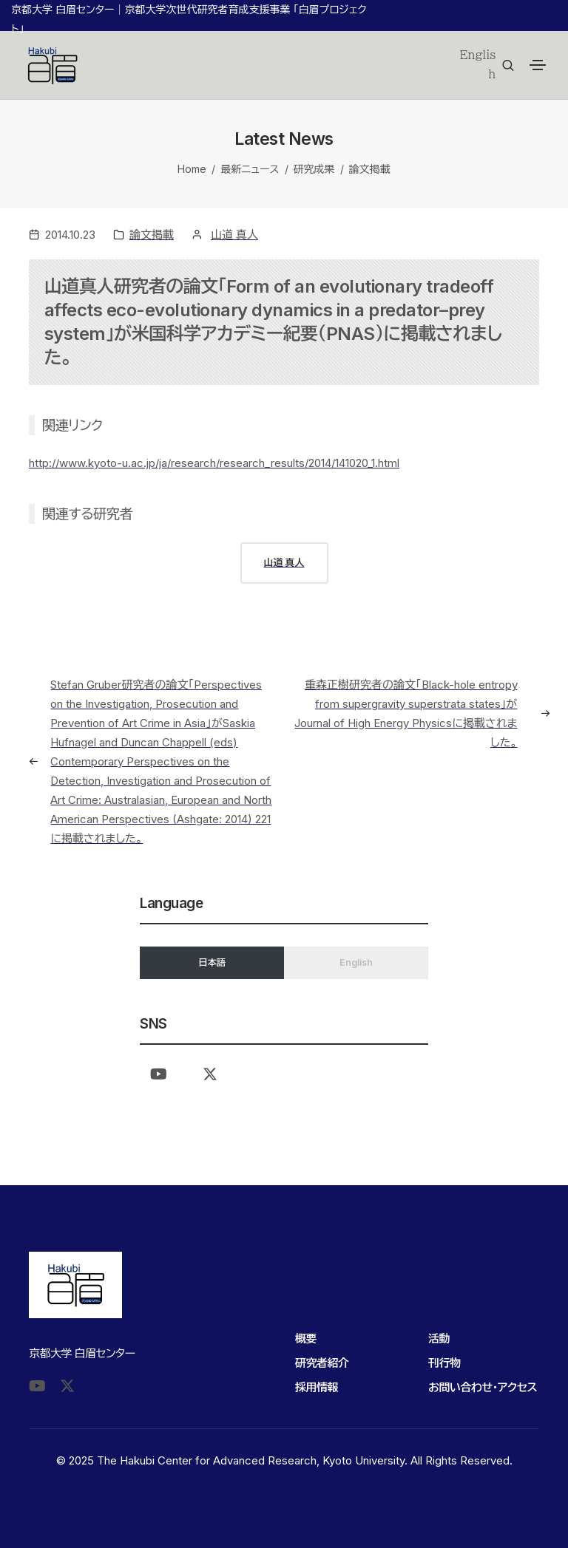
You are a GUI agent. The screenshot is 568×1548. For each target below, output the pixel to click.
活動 (439, 1339)
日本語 (212, 962)
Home (192, 169)
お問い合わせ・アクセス (482, 1387)
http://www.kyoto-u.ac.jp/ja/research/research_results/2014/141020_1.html (214, 463)
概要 (306, 1339)
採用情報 (316, 1387)
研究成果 (314, 169)
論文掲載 (369, 169)
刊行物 (444, 1363)
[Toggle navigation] (538, 65)
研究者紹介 (322, 1363)
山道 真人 (234, 235)
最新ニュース (249, 169)
